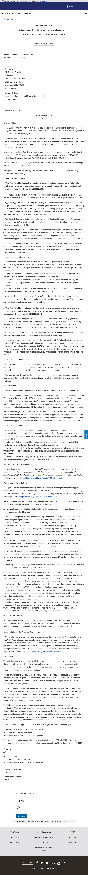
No (22, 807)
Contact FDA (27, 863)
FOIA (73, 832)
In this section (16, 13)
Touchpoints (60, 821)
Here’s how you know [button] (43, 1)
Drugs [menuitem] (7, 779)
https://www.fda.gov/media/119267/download (38, 497)
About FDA (15, 837)
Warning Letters (8, 19)
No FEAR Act (44, 843)
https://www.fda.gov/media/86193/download (45, 652)
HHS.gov (73, 837)
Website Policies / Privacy (44, 837)
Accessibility (15, 843)
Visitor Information (44, 832)
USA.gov (73, 843)
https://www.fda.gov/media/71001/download (44, 478)
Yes (22, 801)
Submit (21, 816)
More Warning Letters (44, 44)
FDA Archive (15, 832)
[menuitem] (44, 771)
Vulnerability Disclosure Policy (44, 849)
